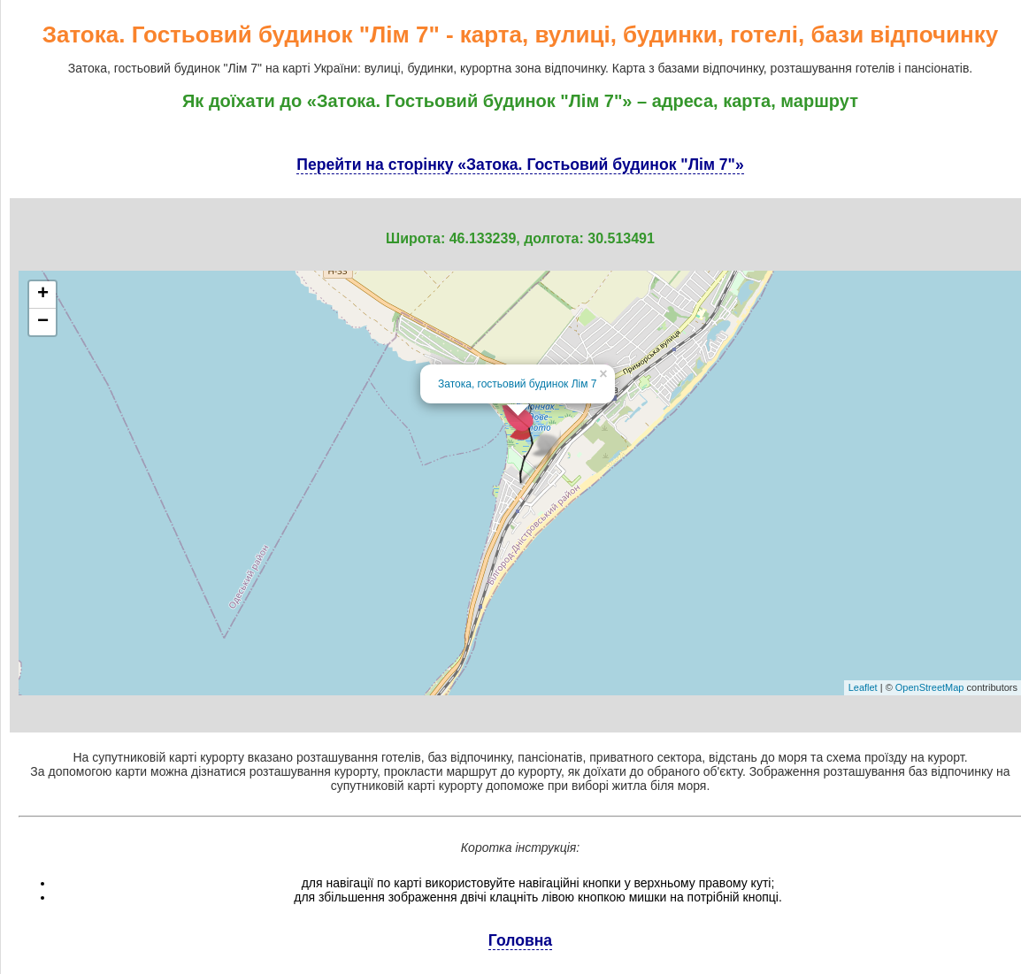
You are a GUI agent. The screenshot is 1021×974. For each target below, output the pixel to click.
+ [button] (43, 294)
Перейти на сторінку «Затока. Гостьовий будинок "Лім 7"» (519, 164)
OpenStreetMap (929, 687)
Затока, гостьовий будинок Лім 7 (517, 384)
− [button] (43, 322)
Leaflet (863, 687)
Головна (520, 940)
